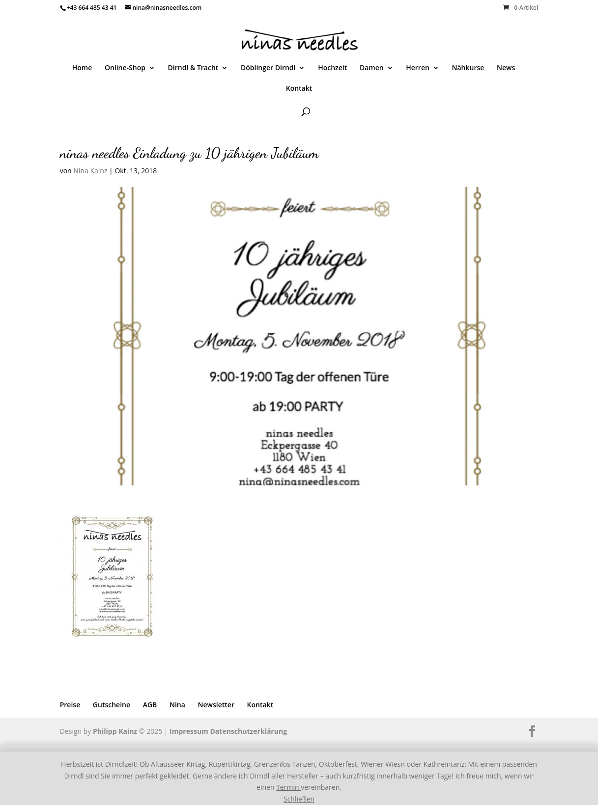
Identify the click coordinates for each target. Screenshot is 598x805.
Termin (288, 787)
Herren (417, 68)
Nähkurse (468, 68)
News (506, 68)
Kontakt (299, 89)
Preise (70, 704)
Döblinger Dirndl (268, 68)
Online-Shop (125, 68)
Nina (177, 704)
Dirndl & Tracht (193, 68)
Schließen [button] (299, 799)
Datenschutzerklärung (248, 731)
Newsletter (216, 704)
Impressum (189, 731)
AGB (150, 704)
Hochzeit (332, 68)
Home (82, 68)
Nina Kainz (90, 170)
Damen (372, 68)
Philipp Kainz (115, 731)
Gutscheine (111, 704)
